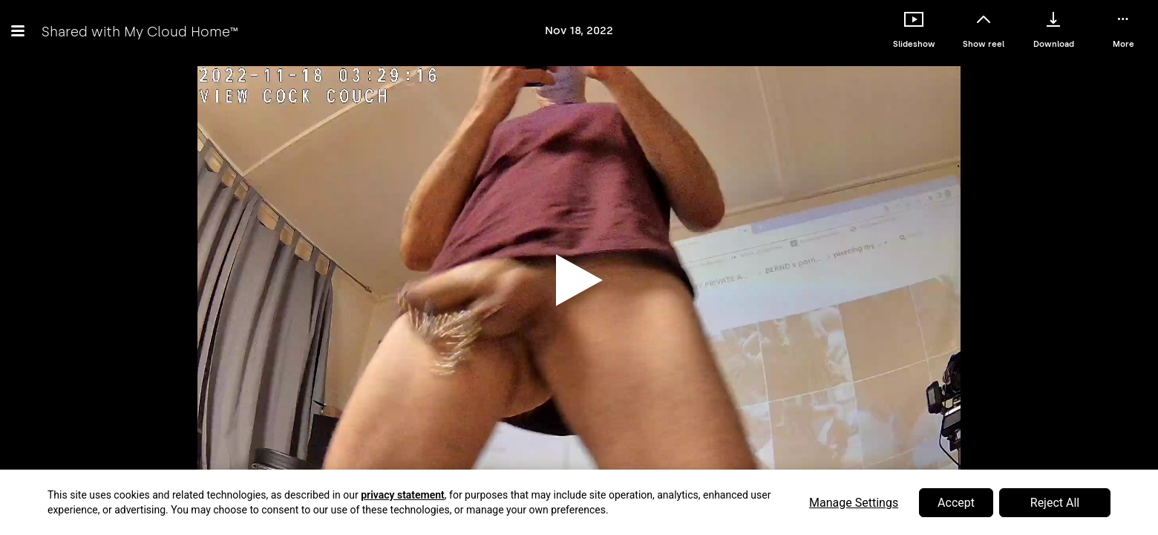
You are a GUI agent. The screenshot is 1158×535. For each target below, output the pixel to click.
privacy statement (403, 495)
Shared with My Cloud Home (140, 31)
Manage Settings (853, 503)
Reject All (1054, 503)
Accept (956, 503)
